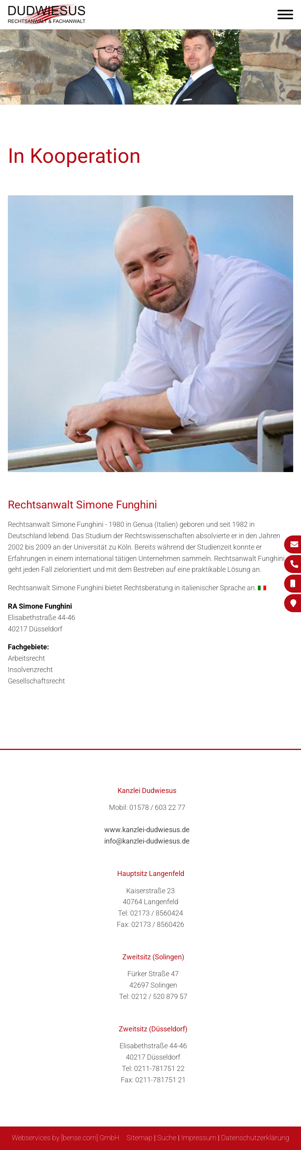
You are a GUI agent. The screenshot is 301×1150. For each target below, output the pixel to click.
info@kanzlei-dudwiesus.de (147, 841)
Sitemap (139, 1138)
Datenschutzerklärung (255, 1138)
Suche (166, 1138)
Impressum (198, 1138)
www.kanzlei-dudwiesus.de (147, 830)
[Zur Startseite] (47, 22)
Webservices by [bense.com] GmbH (66, 1138)
